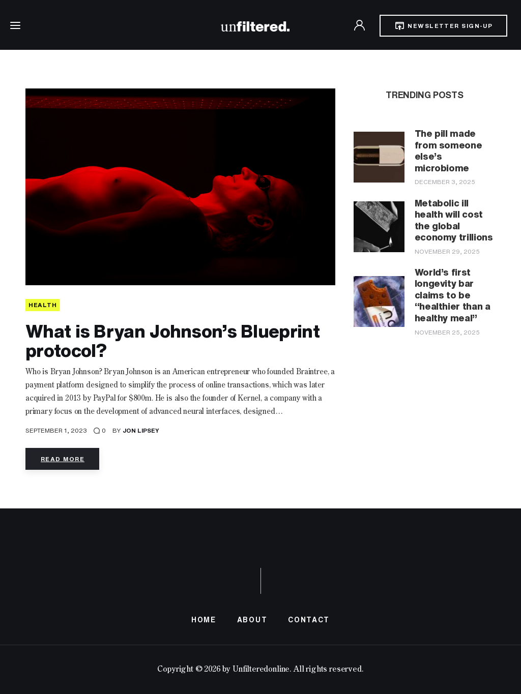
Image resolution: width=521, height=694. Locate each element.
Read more (62, 459)
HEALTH (42, 304)
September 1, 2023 (56, 430)
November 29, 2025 (447, 251)
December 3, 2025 (445, 181)
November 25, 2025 (447, 332)
